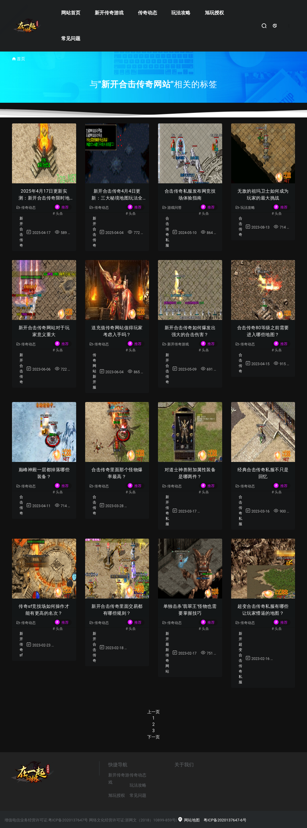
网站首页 (70, 13)
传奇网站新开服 (94, 371)
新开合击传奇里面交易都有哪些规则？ (117, 610)
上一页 (153, 711)
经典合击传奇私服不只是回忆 (263, 473)
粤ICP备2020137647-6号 (225, 820)
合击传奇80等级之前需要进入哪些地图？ (263, 331)
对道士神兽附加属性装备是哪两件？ (190, 473)
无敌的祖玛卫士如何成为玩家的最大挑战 (263, 194)
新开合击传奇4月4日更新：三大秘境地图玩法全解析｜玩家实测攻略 (117, 194)
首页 (21, 58)
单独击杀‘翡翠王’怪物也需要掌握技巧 (190, 610)
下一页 (153, 737)
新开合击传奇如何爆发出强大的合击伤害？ (190, 331)
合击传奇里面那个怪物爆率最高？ (117, 473)
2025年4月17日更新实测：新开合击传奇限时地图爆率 (44, 194)
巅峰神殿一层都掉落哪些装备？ (44, 473)
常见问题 (70, 38)
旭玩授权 (214, 13)
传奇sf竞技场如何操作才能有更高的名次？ (44, 610)
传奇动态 (147, 13)
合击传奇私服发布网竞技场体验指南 (190, 194)
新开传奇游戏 (109, 13)
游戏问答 (172, 207)
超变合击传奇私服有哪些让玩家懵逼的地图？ (263, 610)
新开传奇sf (21, 644)
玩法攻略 (180, 13)
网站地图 (188, 820)
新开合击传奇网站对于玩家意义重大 (44, 331)
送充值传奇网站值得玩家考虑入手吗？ (117, 331)
